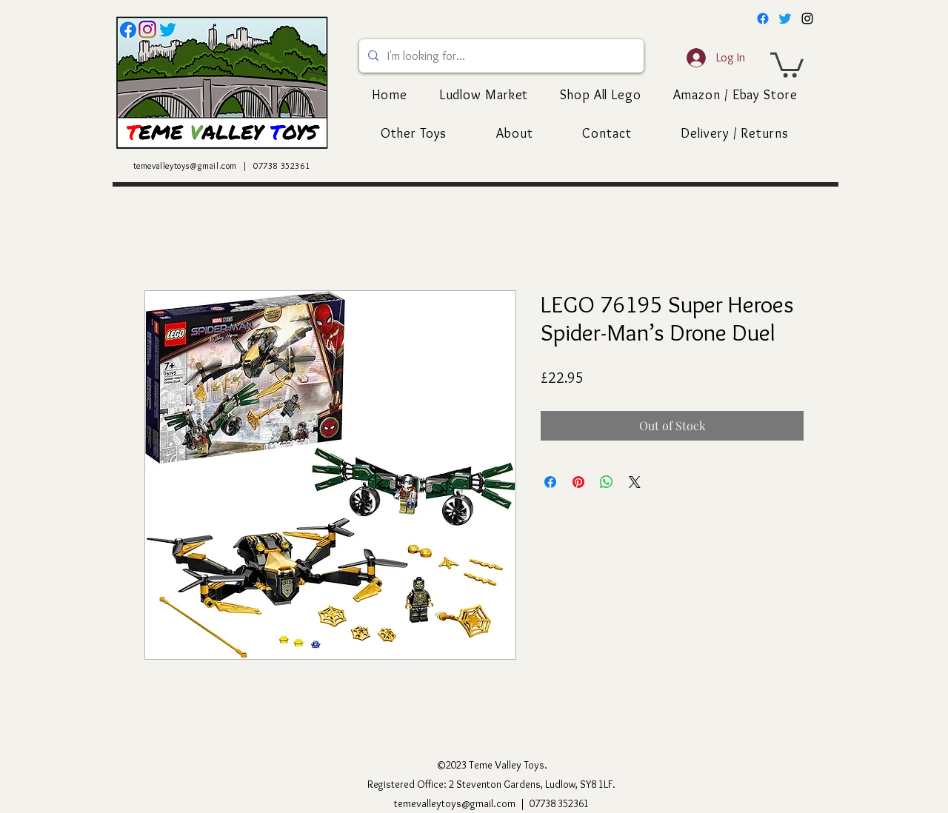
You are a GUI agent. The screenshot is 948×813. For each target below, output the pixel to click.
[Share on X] (635, 482)
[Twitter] (785, 18)
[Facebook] (762, 18)
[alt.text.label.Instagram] (807, 18)
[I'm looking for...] (499, 56)
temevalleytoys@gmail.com (185, 165)
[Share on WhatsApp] (606, 482)
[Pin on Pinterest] (578, 482)
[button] (787, 64)
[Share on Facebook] (550, 482)
